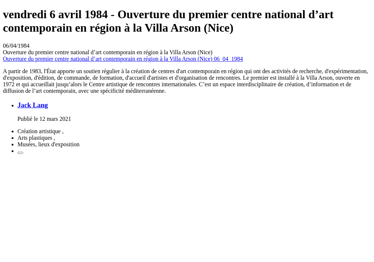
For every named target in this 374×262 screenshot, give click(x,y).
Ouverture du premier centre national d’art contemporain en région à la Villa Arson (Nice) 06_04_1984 (123, 59)
